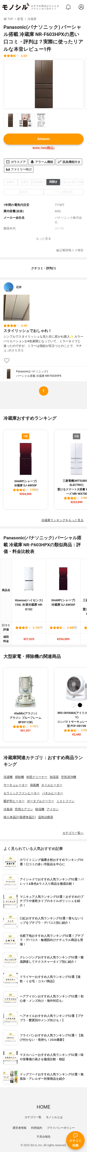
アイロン (53, 809)
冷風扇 (8, 809)
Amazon (43, 139)
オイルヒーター (51, 785)
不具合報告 (44, 1136)
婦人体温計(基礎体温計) (19, 817)
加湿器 (54, 777)
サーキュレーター (15, 785)
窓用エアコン (24, 809)
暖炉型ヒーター (14, 801)
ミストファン (65, 801)
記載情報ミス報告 (70, 250)
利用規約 (36, 1127)
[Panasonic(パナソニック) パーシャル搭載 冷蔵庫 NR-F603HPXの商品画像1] (43, 84)
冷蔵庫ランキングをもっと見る (62, 520)
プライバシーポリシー (61, 1127)
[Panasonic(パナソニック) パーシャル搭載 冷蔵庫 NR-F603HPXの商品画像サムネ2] (26, 120)
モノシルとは (54, 1117)
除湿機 (39, 809)
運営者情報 (19, 1127)
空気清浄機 (68, 777)
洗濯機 (8, 777)
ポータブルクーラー (40, 801)
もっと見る (43, 238)
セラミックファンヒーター (21, 793)
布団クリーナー (36, 777)
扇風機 (34, 785)
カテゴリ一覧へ (73, 833)
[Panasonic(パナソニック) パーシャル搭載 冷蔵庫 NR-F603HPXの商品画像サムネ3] (41, 120)
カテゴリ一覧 (33, 1117)
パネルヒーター (52, 793)
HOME (43, 1107)
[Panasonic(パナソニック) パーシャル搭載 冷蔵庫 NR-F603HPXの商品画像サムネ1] (10, 120)
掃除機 (19, 777)
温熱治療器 (45, 817)
